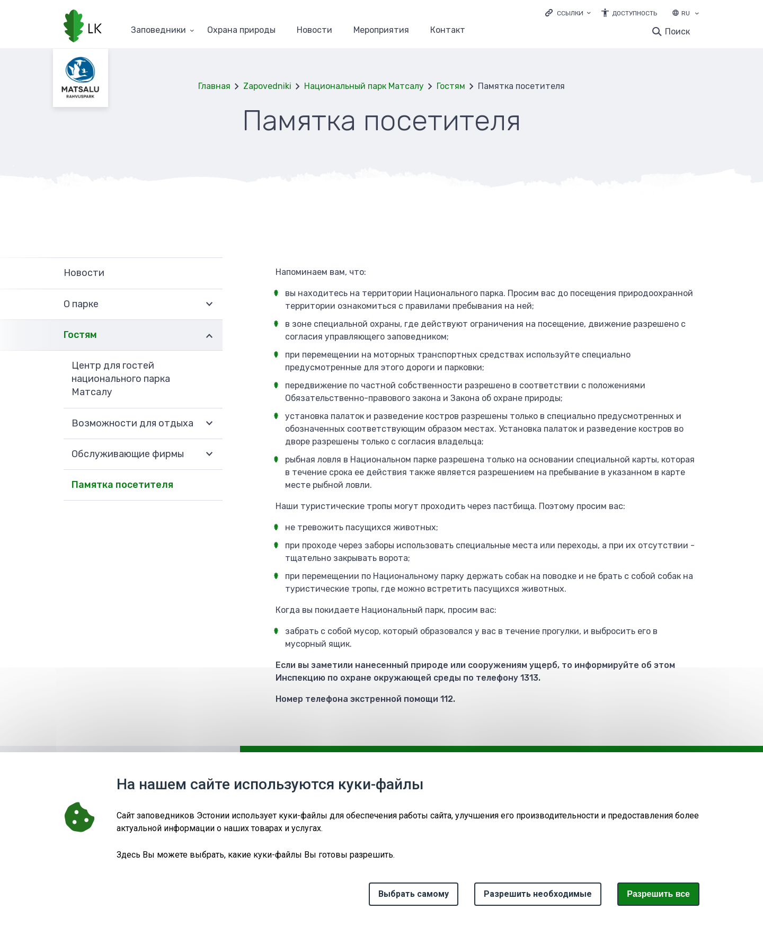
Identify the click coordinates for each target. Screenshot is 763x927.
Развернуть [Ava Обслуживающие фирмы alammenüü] (209, 454)
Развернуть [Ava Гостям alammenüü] (209, 335)
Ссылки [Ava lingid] (570, 13)
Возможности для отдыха (132, 423)
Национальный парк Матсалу (364, 86)
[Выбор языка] (696, 14)
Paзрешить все (658, 893)
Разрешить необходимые (538, 894)
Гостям (451, 86)
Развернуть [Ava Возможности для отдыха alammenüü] (209, 423)
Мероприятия (381, 30)
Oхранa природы (241, 30)
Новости (314, 30)
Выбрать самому (413, 894)
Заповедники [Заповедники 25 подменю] (158, 30)
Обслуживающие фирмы (128, 454)
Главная (214, 86)
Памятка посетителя (122, 485)
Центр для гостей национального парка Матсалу (121, 379)
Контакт (447, 30)
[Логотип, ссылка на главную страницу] (83, 27)
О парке (81, 304)
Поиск (677, 31)
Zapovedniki (267, 86)
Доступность (634, 13)
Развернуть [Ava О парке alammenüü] (209, 304)
